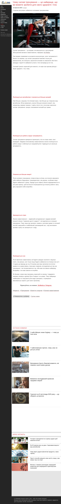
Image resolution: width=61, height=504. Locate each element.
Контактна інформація (6, 34)
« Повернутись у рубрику (21, 296)
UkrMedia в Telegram (45, 285)
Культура (3, 12)
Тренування (25, 290)
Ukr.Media (47, 52)
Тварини (3, 25)
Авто (2, 6)
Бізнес (2, 7)
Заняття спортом (36, 290)
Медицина (3, 14)
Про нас (3, 32)
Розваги (2, 21)
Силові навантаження (51, 290)
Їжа (1, 11)
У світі (2, 27)
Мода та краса (4, 16)
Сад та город (4, 22)
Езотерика (3, 9)
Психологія (3, 19)
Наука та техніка (5, 17)
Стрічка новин (35, 296)
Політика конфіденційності (8, 35)
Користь (16, 290)
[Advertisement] (36, 82)
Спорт (25, 7)
